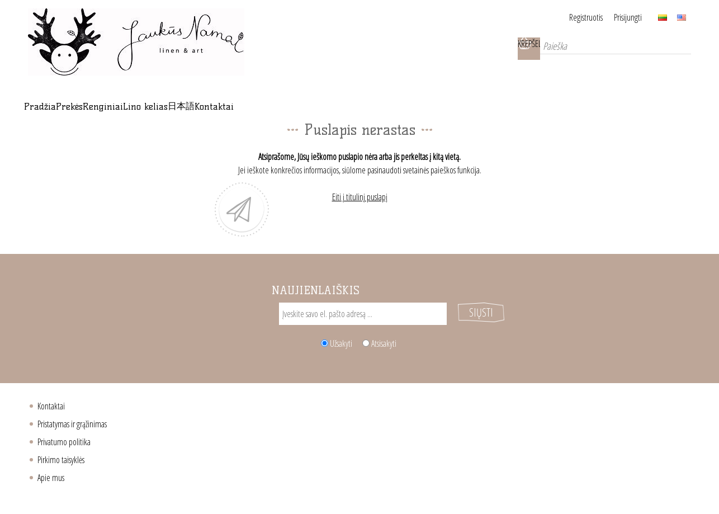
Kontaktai (51, 408)
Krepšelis (512, 48)
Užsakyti (341, 345)
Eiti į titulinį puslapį (359, 210)
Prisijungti (628, 17)
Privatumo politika (64, 444)
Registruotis (572, 17)
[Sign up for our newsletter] (363, 327)
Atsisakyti (383, 345)
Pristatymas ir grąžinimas (72, 426)
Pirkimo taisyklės (60, 462)
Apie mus (50, 480)
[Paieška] (607, 48)
